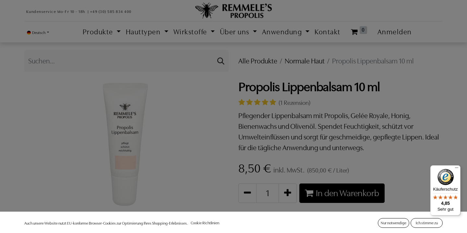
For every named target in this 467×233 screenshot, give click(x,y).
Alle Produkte (257, 61)
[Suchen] (221, 61)
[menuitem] (327, 32)
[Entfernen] (247, 193)
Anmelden (394, 32)
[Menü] (457, 169)
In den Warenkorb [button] (342, 193)
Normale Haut (305, 61)
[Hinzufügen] (288, 193)
